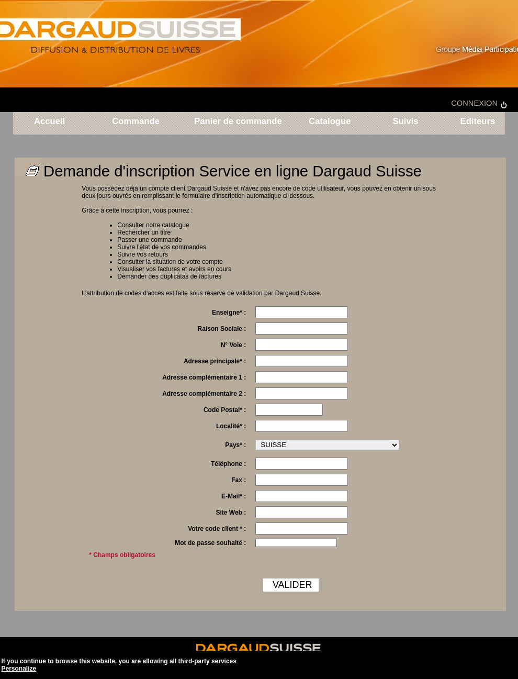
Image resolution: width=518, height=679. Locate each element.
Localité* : (231, 426)
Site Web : (231, 512)
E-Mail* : (233, 496)
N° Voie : (233, 345)
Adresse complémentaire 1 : (204, 377)
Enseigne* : (229, 312)
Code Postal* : (225, 410)
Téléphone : (228, 463)
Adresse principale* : (215, 361)
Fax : (238, 480)
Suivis (405, 121)
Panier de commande (238, 121)
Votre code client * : (217, 528)
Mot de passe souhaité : (210, 543)
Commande (136, 121)
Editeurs (476, 121)
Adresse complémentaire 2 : (204, 393)
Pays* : (235, 445)
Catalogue (330, 121)
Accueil (49, 121)
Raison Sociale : (222, 328)
